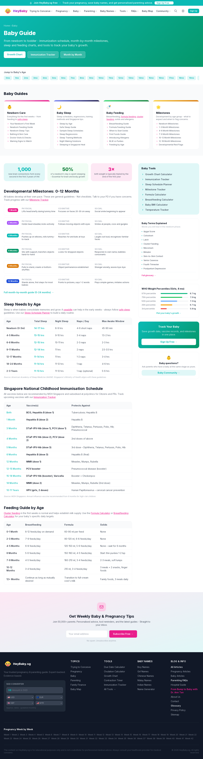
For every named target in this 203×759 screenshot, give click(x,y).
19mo (191, 78)
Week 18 (155, 734)
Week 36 (132, 738)
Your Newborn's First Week (21, 124)
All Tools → (110, 689)
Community (163, 11)
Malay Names (144, 680)
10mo (101, 78)
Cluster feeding (12, 513)
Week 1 (7, 734)
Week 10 (83, 734)
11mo (111, 78)
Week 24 (17, 738)
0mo (8, 78)
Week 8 (65, 734)
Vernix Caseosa (150, 260)
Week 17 (146, 734)
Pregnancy (63, 11)
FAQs (135, 11)
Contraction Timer (113, 680)
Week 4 (32, 734)
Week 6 (48, 734)
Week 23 (8, 738)
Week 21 (183, 734)
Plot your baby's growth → (168, 313)
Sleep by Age (64, 124)
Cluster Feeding (150, 244)
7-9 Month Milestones (168, 134)
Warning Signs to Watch (19, 141)
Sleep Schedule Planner (37, 312)
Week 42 (189, 738)
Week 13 (110, 734)
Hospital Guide (178, 684)
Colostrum (147, 235)
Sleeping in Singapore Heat (71, 144)
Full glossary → (149, 275)
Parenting (90, 11)
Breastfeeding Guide (117, 124)
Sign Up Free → (164, 3)
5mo (54, 78)
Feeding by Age (115, 144)
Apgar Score (148, 231)
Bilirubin (146, 252)
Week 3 (23, 734)
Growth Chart (14, 54)
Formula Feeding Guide (118, 127)
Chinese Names (146, 676)
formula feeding (128, 116)
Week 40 (170, 738)
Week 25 (27, 738)
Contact (175, 701)
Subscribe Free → (123, 634)
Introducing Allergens (117, 137)
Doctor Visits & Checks (19, 137)
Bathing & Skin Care (17, 134)
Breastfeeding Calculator (157, 199)
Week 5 (40, 734)
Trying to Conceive (41, 11)
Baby (77, 11)
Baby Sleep (64, 112)
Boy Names (143, 667)
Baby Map (147, 11)
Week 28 (55, 738)
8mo (82, 78)
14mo (141, 78)
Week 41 (180, 738)
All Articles (177, 667)
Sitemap (175, 714)
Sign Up (193, 11)
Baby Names (108, 11)
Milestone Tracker (38, 199)
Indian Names (144, 684)
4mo (45, 78)
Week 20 (174, 734)
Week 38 (151, 738)
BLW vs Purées (114, 141)
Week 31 (84, 738)
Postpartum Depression (154, 268)
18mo (181, 78)
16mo (161, 78)
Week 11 (91, 734)
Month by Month (73, 54)
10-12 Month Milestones (168, 137)
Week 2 (15, 734)
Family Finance (78, 684)
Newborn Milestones (167, 124)
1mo (17, 78)
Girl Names (143, 671)
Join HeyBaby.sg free (46, 2)
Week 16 (137, 734)
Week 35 (122, 738)
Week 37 (141, 738)
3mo (35, 78)
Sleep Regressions (67, 134)
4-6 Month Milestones (168, 130)
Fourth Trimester (150, 264)
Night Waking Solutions (69, 141)
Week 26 (36, 738)
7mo (73, 78)
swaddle (68, 309)
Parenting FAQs (179, 680)
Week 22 (192, 734)
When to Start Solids (117, 130)
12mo (120, 78)
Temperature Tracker (155, 209)
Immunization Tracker (43, 54)
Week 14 (119, 734)
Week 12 (100, 734)
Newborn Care (16, 112)
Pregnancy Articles (180, 671)
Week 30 (74, 738)
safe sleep (22, 119)
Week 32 (93, 738)
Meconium (147, 248)
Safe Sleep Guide (66, 127)
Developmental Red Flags (169, 144)
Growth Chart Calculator (156, 174)
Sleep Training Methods (69, 137)
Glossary (176, 705)
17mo (171, 78)
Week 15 (128, 734)
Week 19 (165, 734)
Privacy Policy (178, 710)
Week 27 (46, 738)
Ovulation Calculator (114, 671)
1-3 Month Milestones (167, 127)
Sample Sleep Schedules (70, 130)
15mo (151, 78)
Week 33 (103, 738)
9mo (91, 78)
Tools (124, 11)
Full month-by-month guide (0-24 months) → (29, 292)
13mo (131, 78)
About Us (175, 696)
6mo (63, 78)
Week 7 (57, 734)
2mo (26, 78)
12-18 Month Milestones (168, 141)
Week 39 (161, 738)
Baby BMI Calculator (154, 204)
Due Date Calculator (114, 667)
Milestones (163, 112)
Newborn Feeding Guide (20, 127)
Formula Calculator (100, 513)
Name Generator (146, 689)
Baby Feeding (115, 112)
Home (7, 25)
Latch (145, 240)
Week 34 (112, 738)
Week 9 (73, 734)
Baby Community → (169, 372)
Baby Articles (177, 676)
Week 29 (65, 738)
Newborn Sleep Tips (18, 130)
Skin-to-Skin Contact (152, 256)
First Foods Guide (116, 134)
